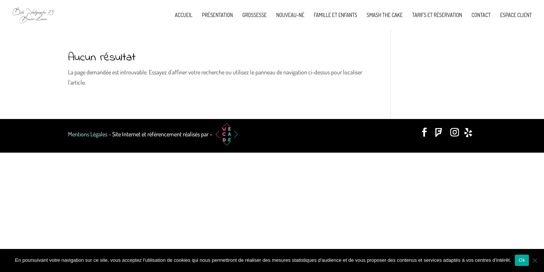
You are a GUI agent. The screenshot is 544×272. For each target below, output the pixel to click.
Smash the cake (385, 15)
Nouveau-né (290, 15)
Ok (522, 260)
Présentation (217, 15)
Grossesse (255, 15)
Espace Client (516, 15)
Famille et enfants (335, 15)
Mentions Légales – (90, 134)
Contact (481, 15)
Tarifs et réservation (437, 15)
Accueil (184, 15)
